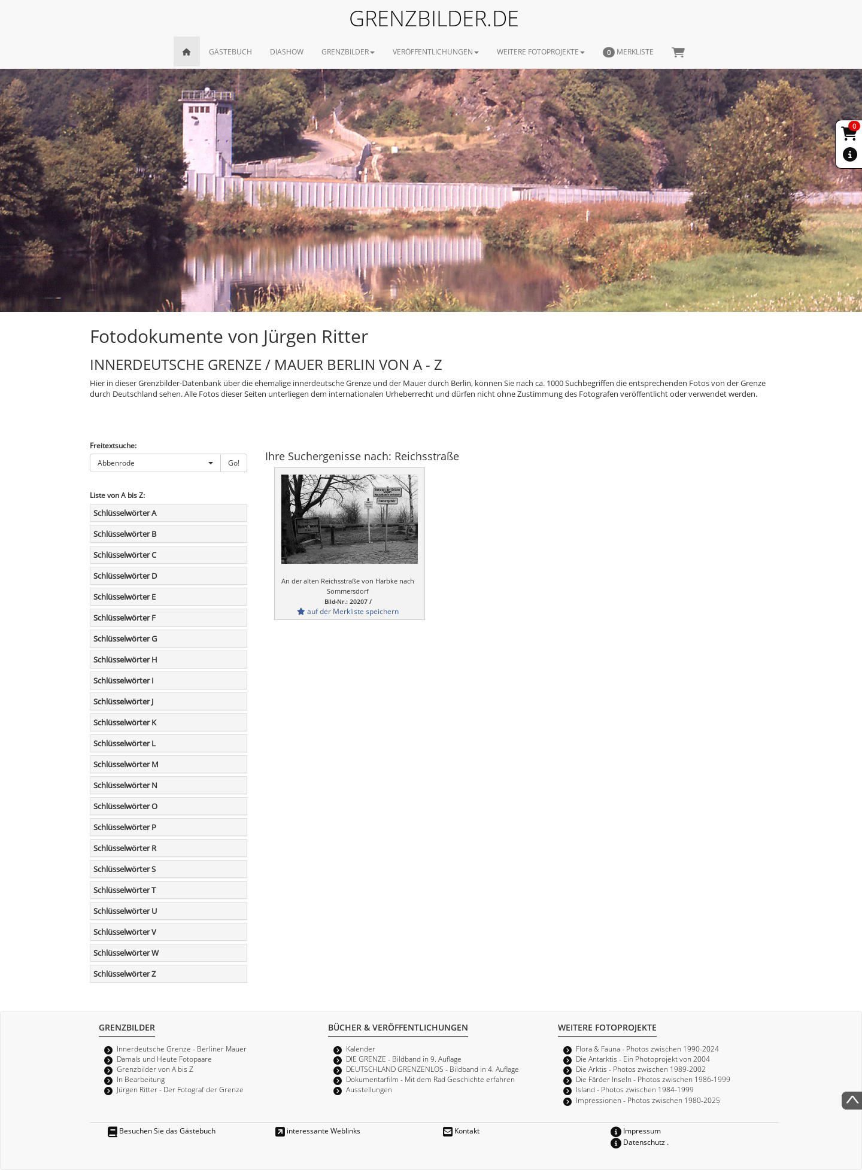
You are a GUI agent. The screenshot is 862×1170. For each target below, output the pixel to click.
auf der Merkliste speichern (348, 611)
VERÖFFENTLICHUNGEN (436, 51)
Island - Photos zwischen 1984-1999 (635, 1089)
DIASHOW (286, 51)
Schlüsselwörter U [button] (125, 910)
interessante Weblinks (317, 1130)
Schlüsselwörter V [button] (124, 931)
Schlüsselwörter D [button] (125, 575)
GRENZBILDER (348, 51)
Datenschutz (638, 1142)
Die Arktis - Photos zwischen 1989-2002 (641, 1069)
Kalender (360, 1048)
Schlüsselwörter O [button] (125, 806)
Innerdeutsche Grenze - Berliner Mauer (182, 1048)
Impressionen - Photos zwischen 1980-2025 (648, 1100)
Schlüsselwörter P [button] (124, 827)
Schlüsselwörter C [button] (124, 554)
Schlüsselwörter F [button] (124, 617)
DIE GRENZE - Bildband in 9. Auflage (404, 1058)
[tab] (168, 513)
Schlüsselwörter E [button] (124, 596)
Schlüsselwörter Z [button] (124, 973)
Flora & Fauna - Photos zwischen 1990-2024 (647, 1048)
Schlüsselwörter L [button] (124, 743)
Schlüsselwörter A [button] (124, 512)
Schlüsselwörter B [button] (124, 533)
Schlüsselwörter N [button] (125, 785)
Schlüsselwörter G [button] (125, 638)
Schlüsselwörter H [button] (125, 659)
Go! (233, 462)
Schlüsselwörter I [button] (123, 680)
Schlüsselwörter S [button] (124, 869)
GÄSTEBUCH (230, 51)
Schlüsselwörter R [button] (124, 848)
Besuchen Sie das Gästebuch (162, 1130)
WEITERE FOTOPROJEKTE (541, 51)
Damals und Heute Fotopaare (164, 1058)
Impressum (636, 1130)
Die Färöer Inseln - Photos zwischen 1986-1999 (653, 1079)
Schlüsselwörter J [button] (123, 701)
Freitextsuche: (113, 445)
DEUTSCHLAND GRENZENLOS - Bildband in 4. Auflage (432, 1069)
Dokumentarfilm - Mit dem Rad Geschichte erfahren (430, 1079)
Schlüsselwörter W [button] (126, 952)
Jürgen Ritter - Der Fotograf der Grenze (180, 1089)
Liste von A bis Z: (117, 495)
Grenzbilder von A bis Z (155, 1069)
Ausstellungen (369, 1089)
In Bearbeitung (141, 1079)
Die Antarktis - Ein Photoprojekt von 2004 (643, 1058)
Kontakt (461, 1130)
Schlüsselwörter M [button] (126, 764)
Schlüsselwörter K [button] (124, 722)
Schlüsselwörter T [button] (124, 890)
